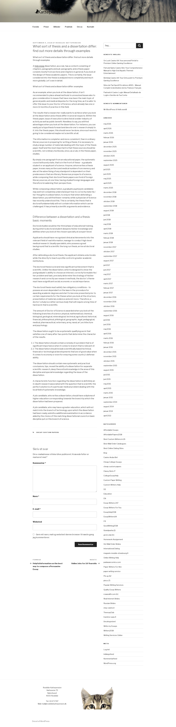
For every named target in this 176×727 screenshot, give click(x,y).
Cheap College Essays (113, 462)
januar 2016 (108, 347)
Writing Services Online (113, 635)
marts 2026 (108, 133)
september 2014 (110, 402)
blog (105, 453)
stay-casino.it (109, 608)
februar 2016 (109, 343)
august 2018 (109, 210)
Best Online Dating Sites (114, 448)
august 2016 (109, 315)
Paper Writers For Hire (113, 567)
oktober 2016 (109, 306)
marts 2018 (108, 233)
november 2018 (110, 197)
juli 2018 (107, 215)
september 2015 (110, 365)
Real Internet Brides (112, 599)
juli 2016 (107, 320)
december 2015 (110, 352)
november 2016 (110, 302)
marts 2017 (108, 283)
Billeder (57, 27)
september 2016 (110, 311)
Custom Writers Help (112, 485)
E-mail (37, 509)
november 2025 (110, 151)
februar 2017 (109, 288)
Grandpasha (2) (110, 530)
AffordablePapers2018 (113, 434)
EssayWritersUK (110, 517)
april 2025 (107, 183)
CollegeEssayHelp (111, 476)
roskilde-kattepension (68, 43)
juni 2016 (107, 324)
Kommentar (39, 463)
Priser (46, 27)
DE (105, 489)
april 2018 (107, 229)
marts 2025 (108, 188)
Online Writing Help (111, 558)
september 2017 (110, 256)
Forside (36, 27)
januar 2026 (108, 142)
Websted (37, 522)
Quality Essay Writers (112, 590)
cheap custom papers (47, 432)
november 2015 (110, 356)
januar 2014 (108, 411)
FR (105, 521)
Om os (79, 27)
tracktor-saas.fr (110, 617)
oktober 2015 (109, 361)
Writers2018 (109, 631)
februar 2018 (109, 238)
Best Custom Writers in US (114, 439)
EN (105, 498)
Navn (36, 496)
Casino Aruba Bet (111, 457)
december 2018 (110, 192)
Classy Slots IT (110, 471)
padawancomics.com (112, 562)
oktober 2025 (109, 156)
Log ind (107, 649)
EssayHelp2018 (110, 512)
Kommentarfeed (110, 659)
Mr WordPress (109, 109)
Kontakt (90, 27)
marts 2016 (108, 338)
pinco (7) (107, 580)
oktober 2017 (109, 251)
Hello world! (122, 109)
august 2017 (109, 261)
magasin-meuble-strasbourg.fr (116, 553)
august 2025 (109, 165)
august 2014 (109, 406)
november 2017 (110, 247)
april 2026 (107, 128)
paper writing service (112, 571)
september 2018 (110, 206)
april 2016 (107, 334)
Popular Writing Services (113, 585)
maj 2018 (107, 224)
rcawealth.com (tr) (111, 594)
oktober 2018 (109, 201)
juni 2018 (107, 220)
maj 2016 (107, 329)
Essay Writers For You (112, 508)
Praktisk (68, 27)
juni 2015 (107, 379)
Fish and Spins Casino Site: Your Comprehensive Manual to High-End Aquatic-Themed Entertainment (123, 70)
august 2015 (109, 370)
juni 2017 (107, 270)
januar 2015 (108, 397)
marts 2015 (108, 393)
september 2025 (110, 160)
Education (108, 494)
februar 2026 (109, 137)
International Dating (112, 549)
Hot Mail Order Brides (112, 544)
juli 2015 (107, 375)
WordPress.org (110, 663)
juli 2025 (107, 169)
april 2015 (107, 388)
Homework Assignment (113, 539)
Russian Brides (110, 603)
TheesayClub (109, 612)
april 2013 (107, 416)
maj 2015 (107, 384)
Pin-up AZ (107, 576)
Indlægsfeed (109, 654)
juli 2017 (107, 265)
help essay (39, 66)
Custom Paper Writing (113, 480)
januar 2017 (108, 293)
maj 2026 (107, 124)
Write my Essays (110, 626)
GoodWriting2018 (111, 526)
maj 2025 (107, 179)
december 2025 (110, 147)
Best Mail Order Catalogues (115, 444)
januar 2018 (108, 242)
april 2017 (107, 279)
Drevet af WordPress (41, 721)
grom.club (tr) (109, 535)
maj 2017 (107, 274)
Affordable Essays (111, 430)
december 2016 (110, 297)
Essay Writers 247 (111, 503)
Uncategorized (110, 621)
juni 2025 (107, 174)
